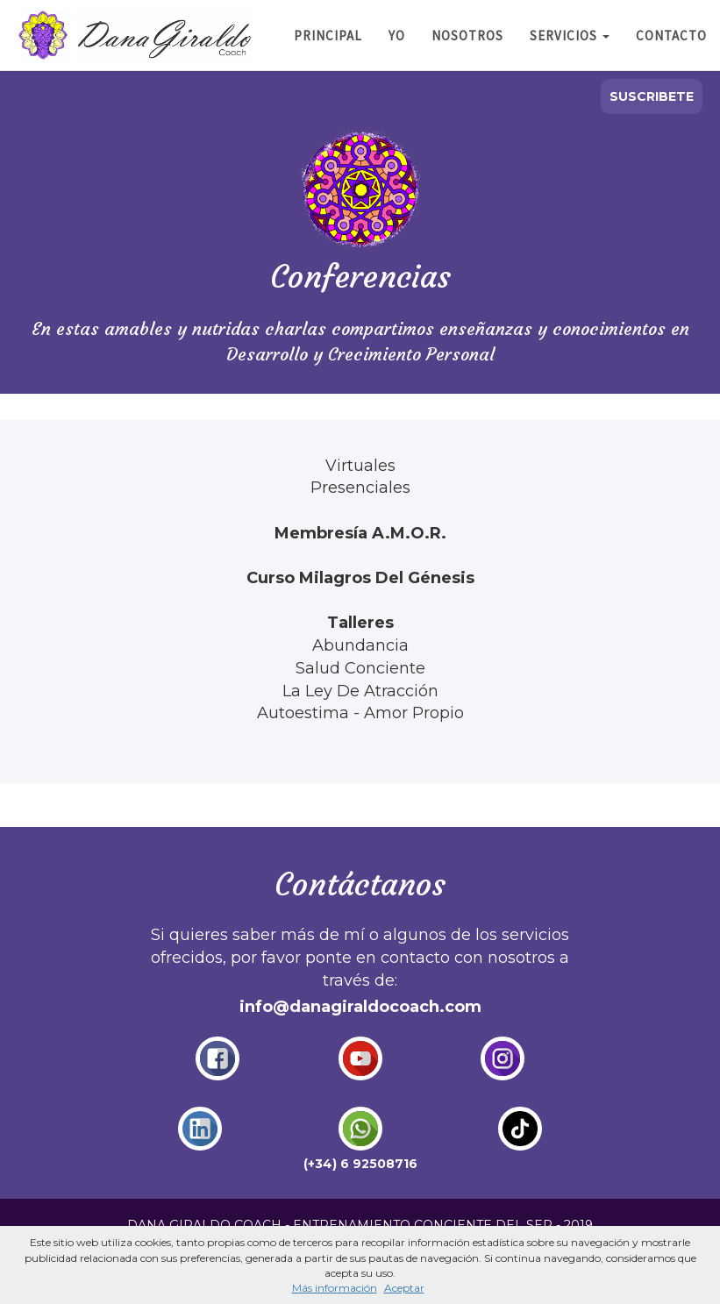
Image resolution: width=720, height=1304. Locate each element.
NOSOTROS (467, 35)
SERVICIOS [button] (570, 35)
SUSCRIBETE (652, 96)
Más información (334, 1287)
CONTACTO (671, 35)
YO (397, 35)
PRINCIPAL (328, 35)
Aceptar (404, 1287)
